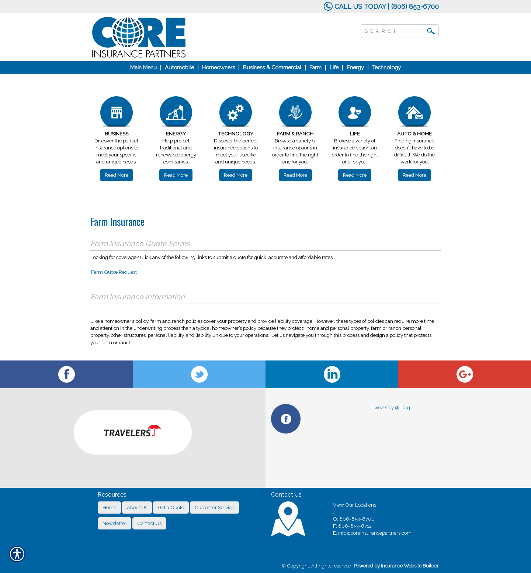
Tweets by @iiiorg (390, 407)
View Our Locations (354, 505)
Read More (116, 175)
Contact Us (149, 523)
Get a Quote (171, 507)
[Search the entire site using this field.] (394, 30)
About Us (137, 507)
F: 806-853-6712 (352, 526)
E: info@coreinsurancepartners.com (372, 533)
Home (109, 507)
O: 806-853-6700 (354, 519)
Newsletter (114, 523)
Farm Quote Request (114, 272)
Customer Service (214, 507)
